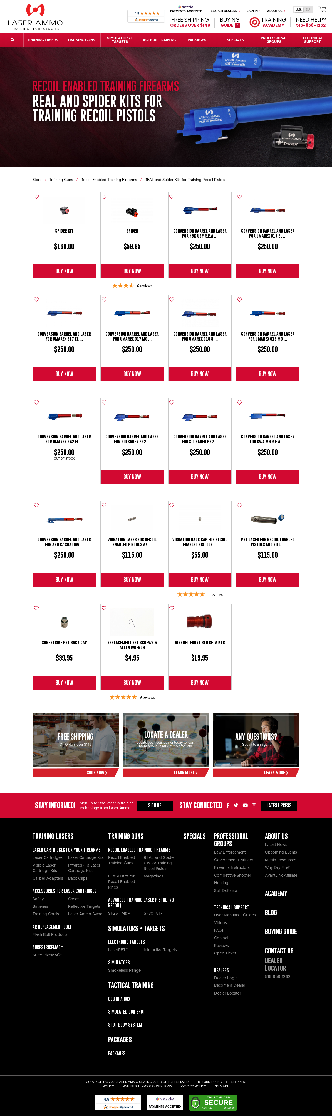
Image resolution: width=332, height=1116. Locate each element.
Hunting (221, 882)
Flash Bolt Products (50, 934)
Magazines (153, 876)
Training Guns (61, 179)
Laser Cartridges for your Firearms (67, 850)
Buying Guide (281, 931)
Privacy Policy (193, 1086)
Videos (220, 922)
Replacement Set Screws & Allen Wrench (132, 645)
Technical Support (231, 907)
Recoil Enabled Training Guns (121, 860)
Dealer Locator (227, 993)
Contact (221, 937)
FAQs (219, 930)
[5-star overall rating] (200, 594)
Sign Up (155, 805)
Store (37, 179)
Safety (38, 898)
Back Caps (78, 878)
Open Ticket (225, 953)
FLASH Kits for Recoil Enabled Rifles (121, 882)
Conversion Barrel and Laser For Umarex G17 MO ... (132, 336)
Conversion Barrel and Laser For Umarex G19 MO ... (267, 336)
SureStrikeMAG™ (48, 947)
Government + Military (233, 859)
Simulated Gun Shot (126, 1012)
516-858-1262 (278, 976)
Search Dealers (225, 11)
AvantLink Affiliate (281, 875)
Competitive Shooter (232, 875)
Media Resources (280, 859)
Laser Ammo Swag (85, 913)
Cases (73, 898)
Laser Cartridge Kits (86, 857)
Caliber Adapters (48, 878)
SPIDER (132, 231)
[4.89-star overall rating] (132, 697)
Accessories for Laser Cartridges (64, 891)
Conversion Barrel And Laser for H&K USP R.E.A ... (200, 233)
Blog (271, 912)
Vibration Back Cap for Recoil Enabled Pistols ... (199, 542)
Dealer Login (225, 977)
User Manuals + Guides (235, 914)
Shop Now (97, 772)
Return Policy (210, 1082)
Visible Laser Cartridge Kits (45, 868)
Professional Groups (231, 839)
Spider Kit (64, 231)
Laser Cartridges (48, 857)
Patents (130, 1086)
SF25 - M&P (119, 913)
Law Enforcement (230, 852)
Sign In (254, 11)
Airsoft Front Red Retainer (200, 642)
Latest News (276, 844)
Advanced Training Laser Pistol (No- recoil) (142, 902)
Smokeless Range (124, 970)
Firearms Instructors (232, 867)
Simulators (119, 962)
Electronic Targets (126, 942)
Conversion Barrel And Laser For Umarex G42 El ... (64, 439)
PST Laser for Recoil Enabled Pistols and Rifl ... (267, 542)
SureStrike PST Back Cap (64, 642)
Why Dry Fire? (277, 867)
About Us (276, 11)
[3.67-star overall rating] (132, 286)
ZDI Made (221, 1086)
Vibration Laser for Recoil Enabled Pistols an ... (132, 542)
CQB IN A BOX (119, 999)
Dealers (221, 970)
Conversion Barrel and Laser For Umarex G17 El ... (267, 233)
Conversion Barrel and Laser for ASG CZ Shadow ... (64, 542)
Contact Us (279, 950)
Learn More (186, 772)
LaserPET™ (118, 949)
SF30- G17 (153, 913)
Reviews (221, 945)
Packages (116, 1053)
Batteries (40, 906)
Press (279, 805)
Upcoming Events (281, 852)
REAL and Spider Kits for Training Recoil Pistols (185, 179)
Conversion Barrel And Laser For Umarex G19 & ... (200, 336)
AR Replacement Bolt (52, 927)
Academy (276, 893)
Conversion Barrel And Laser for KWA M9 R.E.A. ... (267, 439)
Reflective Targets (84, 906)
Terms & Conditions (155, 1086)
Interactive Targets (160, 949)
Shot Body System (125, 1025)
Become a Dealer (229, 985)
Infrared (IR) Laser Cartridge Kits (84, 868)
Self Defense (225, 890)
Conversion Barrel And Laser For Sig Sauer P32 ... (132, 439)
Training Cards (46, 913)
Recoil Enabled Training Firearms (109, 179)
